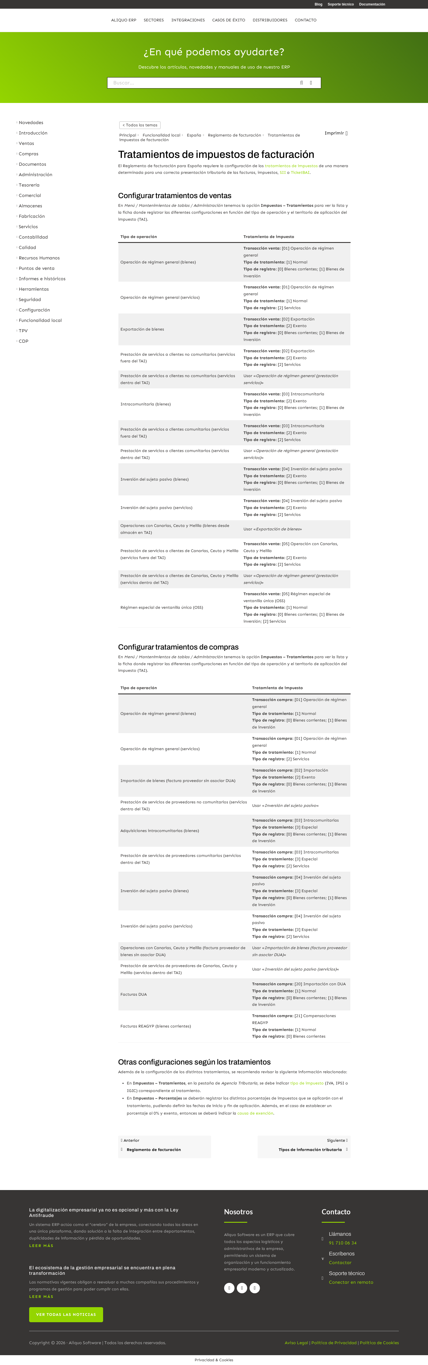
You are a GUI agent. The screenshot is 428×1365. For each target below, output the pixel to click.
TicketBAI (300, 172)
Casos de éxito (228, 20)
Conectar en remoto (351, 1282)
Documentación (372, 4)
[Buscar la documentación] (303, 83)
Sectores (154, 20)
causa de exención (255, 1113)
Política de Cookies (379, 1342)
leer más (41, 1245)
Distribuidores (270, 20)
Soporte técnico (341, 4)
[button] (336, 133)
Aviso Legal (296, 1342)
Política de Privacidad (334, 1342)
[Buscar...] (202, 83)
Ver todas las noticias (66, 1314)
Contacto (306, 20)
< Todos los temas (139, 125)
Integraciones (188, 20)
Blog (319, 4)
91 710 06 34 (343, 1243)
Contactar (340, 1262)
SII (283, 172)
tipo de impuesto (307, 1083)
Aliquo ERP (123, 20)
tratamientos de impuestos (291, 165)
